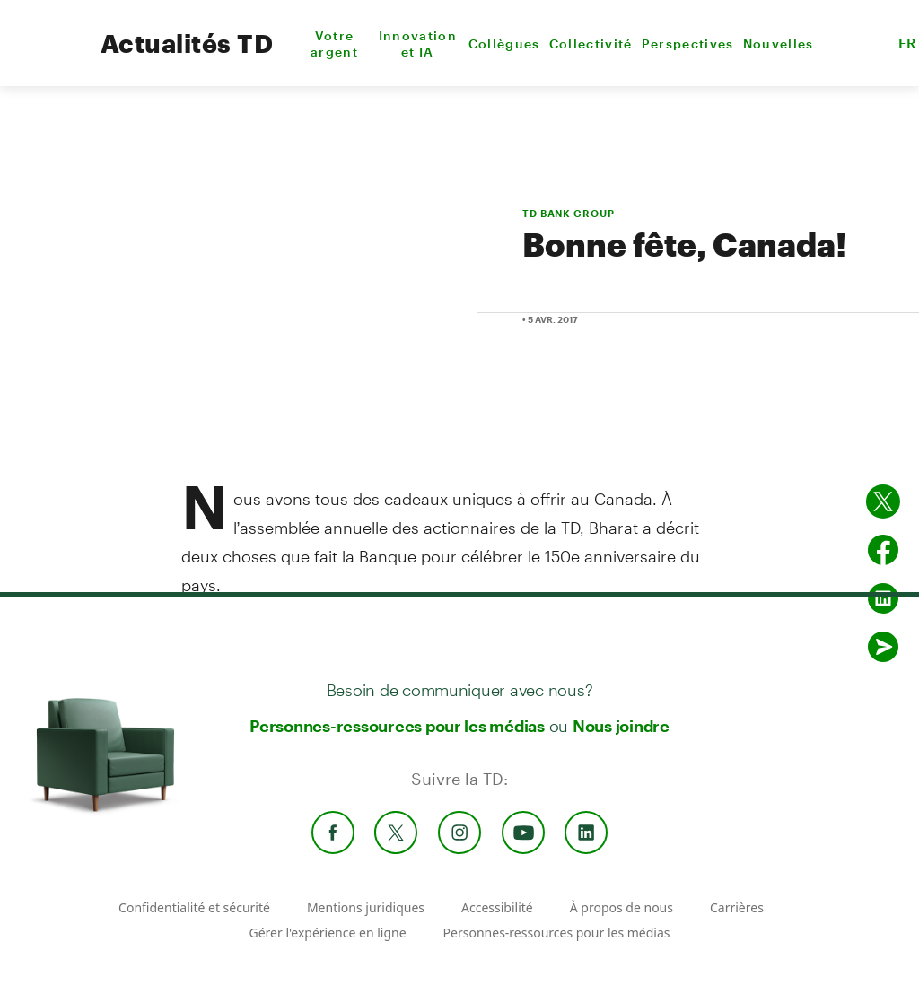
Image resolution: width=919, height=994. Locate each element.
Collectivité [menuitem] (591, 43)
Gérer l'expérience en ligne (327, 932)
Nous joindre (621, 726)
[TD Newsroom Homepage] (46, 58)
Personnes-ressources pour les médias (397, 726)
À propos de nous (621, 907)
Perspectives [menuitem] (688, 43)
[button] (861, 43)
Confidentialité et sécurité (194, 907)
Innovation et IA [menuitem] (418, 43)
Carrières (737, 907)
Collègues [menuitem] (504, 43)
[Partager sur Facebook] (883, 550)
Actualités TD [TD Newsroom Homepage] (187, 43)
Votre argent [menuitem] (334, 43)
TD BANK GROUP (568, 213)
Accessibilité (497, 907)
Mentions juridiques (365, 907)
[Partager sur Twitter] (883, 501)
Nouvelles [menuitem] (778, 43)
